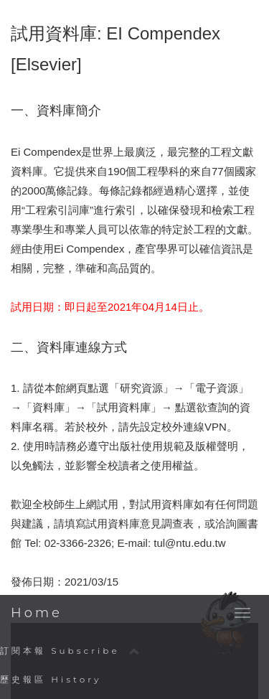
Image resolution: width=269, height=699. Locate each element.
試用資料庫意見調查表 (140, 523)
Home (36, 613)
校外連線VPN (194, 427)
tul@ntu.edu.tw (189, 543)
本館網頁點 (71, 388)
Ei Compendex (46, 152)
